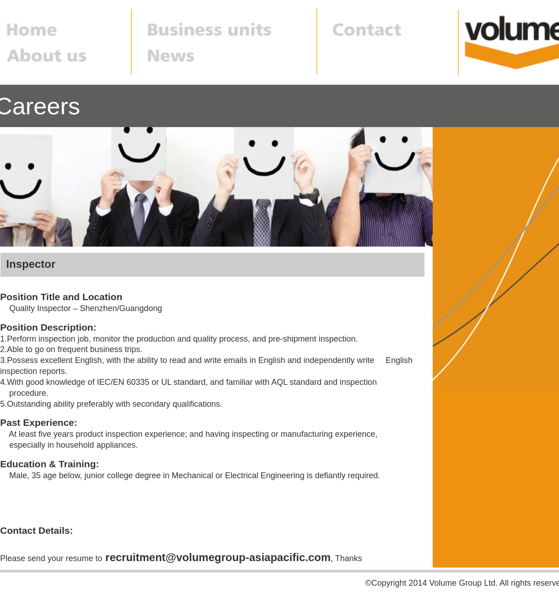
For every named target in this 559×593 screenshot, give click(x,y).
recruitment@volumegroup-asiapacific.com (218, 557)
